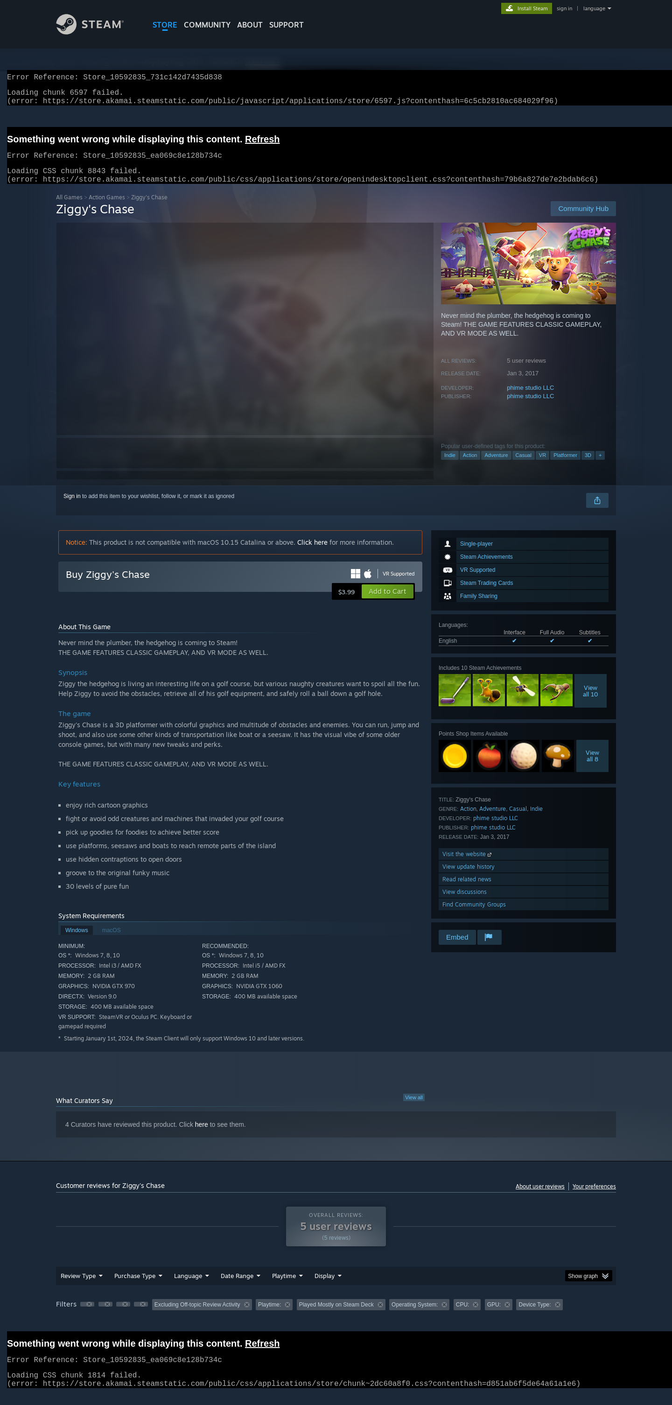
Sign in (72, 507)
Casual (524, 466)
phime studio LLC (530, 398)
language (594, 8)
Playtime (284, 1287)
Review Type (78, 1287)
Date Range (237, 1287)
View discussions (464, 902)
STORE (165, 24)
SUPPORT (286, 24)
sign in (564, 8)
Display (325, 1287)
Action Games (107, 208)
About (250, 24)
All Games (69, 208)
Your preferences (594, 1197)
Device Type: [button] (534, 1316)
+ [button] (600, 466)
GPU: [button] (494, 1316)
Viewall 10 (590, 702)
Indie (449, 466)
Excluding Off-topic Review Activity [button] (197, 1316)
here (201, 1135)
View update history (468, 877)
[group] (336, 1316)
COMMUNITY (207, 24)
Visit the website (467, 865)
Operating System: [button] (415, 1316)
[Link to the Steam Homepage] (97, 32)
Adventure (496, 466)
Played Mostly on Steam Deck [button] (336, 1316)
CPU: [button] (462, 1316)
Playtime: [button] (269, 1316)
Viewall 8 (592, 767)
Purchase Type (134, 1287)
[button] (387, 602)
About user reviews (540, 1197)
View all (414, 1108)
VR (542, 466)
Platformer (565, 466)
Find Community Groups (474, 915)
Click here (312, 553)
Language (188, 1287)
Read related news (466, 890)
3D (588, 466)
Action (470, 466)
